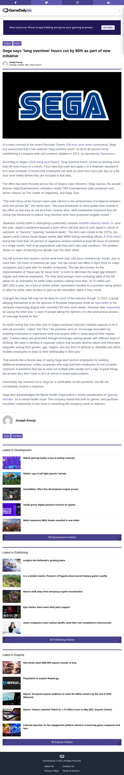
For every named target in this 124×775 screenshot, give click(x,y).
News (17, 43)
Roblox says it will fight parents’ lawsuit (44, 473)
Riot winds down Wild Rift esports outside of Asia (50, 663)
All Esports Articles (62, 742)
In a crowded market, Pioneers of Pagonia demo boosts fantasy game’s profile (65, 576)
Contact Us (68, 766)
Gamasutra (107, 153)
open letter (102, 302)
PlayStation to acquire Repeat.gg (41, 678)
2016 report (113, 236)
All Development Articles (62, 537)
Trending (16, 436)
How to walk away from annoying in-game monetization (53, 591)
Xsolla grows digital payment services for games (49, 504)
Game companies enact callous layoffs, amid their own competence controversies (67, 622)
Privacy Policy (52, 771)
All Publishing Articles (62, 639)
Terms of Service (71, 771)
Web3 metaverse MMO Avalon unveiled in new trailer (51, 520)
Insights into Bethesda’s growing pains (44, 560)
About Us (49, 766)
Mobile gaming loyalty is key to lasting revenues (49, 458)
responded (113, 307)
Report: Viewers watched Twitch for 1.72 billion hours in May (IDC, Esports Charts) (67, 709)
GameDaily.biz (49, 761)
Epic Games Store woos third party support (46, 607)
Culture (7, 43)
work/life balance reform (94, 223)
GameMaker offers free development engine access (50, 489)
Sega (6, 436)
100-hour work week (79, 144)
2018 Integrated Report (44, 162)
